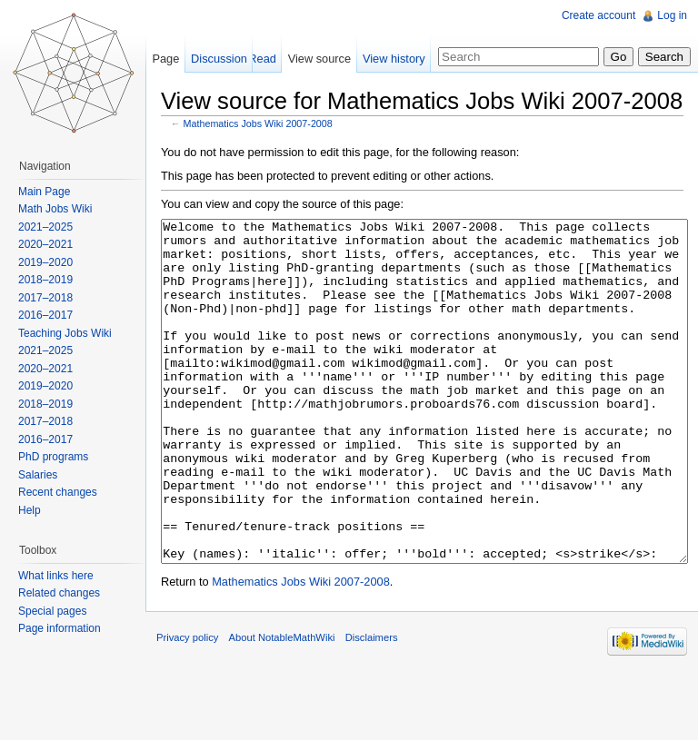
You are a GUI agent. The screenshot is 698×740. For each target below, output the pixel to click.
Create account (598, 15)
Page (165, 58)
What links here (56, 575)
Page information (59, 628)
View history (394, 58)
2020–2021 (45, 244)
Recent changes (57, 492)
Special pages (52, 611)
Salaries (37, 475)
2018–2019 (45, 279)
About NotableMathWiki (282, 705)
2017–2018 (45, 297)
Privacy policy (187, 705)
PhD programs (53, 456)
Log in (672, 15)
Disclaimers (371, 705)
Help (29, 510)
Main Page (44, 191)
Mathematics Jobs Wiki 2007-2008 (258, 123)
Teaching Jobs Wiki (65, 333)
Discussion (219, 58)
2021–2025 (45, 227)
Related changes (59, 593)
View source (319, 58)
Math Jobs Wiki (55, 208)
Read (262, 58)
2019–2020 (45, 262)
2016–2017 (45, 315)
